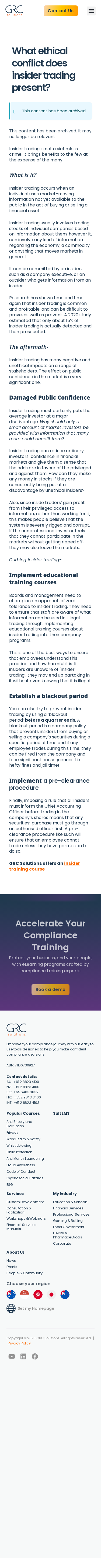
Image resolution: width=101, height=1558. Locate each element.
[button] (91, 11)
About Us (15, 1252)
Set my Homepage (36, 1308)
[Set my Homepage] (11, 1308)
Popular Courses (23, 1113)
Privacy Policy (19, 1343)
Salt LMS (61, 1113)
